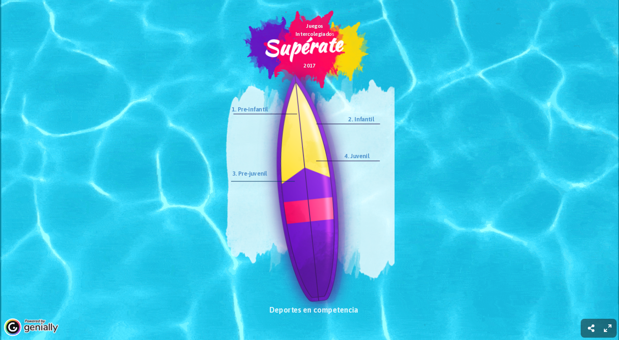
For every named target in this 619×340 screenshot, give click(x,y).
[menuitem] (608, 328)
